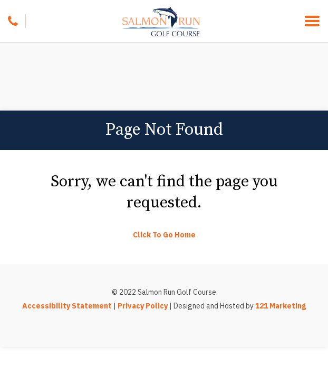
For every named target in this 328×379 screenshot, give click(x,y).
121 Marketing (280, 306)
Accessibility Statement (67, 306)
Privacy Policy (143, 306)
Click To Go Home (164, 235)
